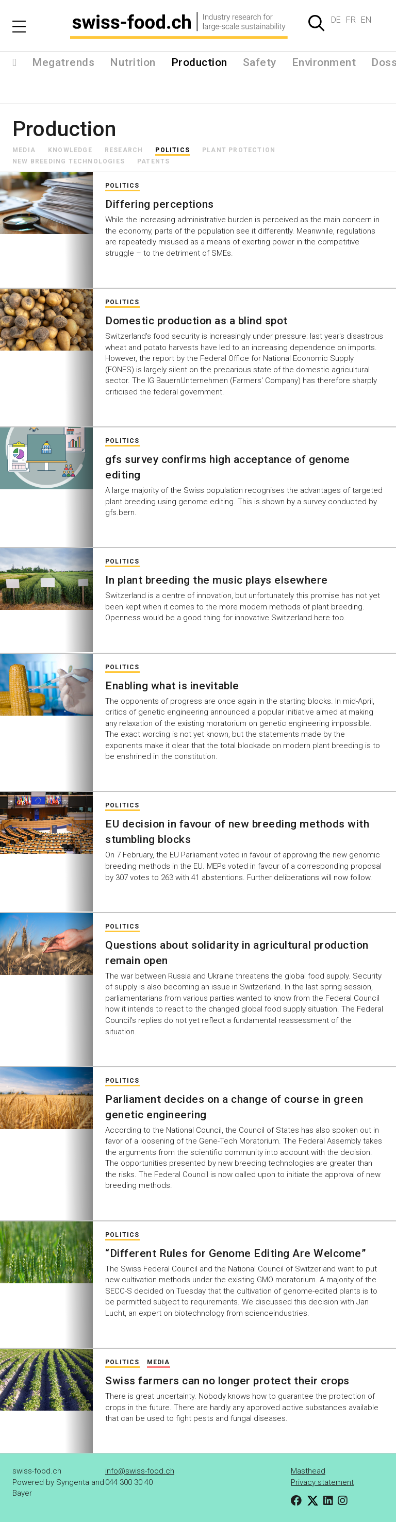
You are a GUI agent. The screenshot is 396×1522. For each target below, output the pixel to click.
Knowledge (70, 150)
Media (24, 150)
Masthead (308, 1471)
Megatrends (63, 62)
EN (366, 20)
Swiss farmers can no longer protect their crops (227, 1381)
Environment (324, 62)
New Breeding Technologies (68, 161)
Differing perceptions (159, 204)
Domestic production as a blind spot (196, 321)
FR (351, 20)
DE (336, 20)
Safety (259, 62)
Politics (172, 150)
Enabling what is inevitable (172, 686)
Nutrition (133, 62)
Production (199, 62)
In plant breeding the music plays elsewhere (216, 580)
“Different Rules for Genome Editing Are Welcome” (235, 1253)
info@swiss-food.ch (139, 1471)
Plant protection (238, 150)
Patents (153, 161)
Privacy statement (322, 1482)
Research (124, 150)
